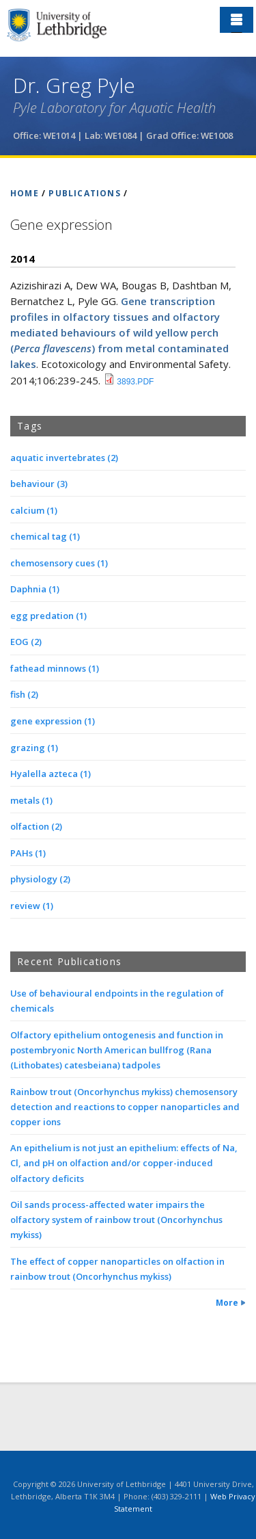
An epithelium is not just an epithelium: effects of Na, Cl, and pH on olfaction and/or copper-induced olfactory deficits (124, 1163)
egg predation (48, 615)
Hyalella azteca (50, 773)
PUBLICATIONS (84, 193)
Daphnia (34, 589)
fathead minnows (54, 668)
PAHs (28, 853)
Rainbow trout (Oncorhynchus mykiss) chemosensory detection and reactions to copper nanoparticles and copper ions (125, 1107)
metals (31, 800)
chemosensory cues (59, 563)
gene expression (52, 721)
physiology (40, 879)
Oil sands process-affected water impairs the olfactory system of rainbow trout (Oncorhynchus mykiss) (116, 1219)
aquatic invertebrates (64, 457)
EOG (26, 641)
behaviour (39, 483)
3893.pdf (135, 381)
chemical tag (45, 536)
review (31, 905)
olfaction (36, 826)
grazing (34, 747)
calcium (33, 510)
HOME (24, 193)
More (227, 1302)
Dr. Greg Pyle (74, 85)
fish (24, 694)
